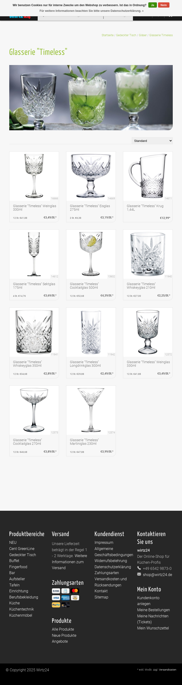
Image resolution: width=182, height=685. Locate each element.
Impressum (104, 542)
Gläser (143, 35)
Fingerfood (18, 567)
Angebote (60, 641)
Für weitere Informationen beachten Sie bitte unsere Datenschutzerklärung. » (92, 11)
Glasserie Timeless (161, 35)
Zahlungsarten (107, 573)
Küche (14, 603)
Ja (152, 5)
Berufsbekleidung (23, 597)
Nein (164, 5)
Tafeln (14, 585)
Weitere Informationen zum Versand (69, 562)
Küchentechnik (21, 609)
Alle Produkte (63, 629)
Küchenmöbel (20, 615)
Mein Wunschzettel (153, 628)
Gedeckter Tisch (126, 35)
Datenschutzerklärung (113, 567)
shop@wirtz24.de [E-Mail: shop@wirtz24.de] (157, 574)
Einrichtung (18, 591)
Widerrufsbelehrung (111, 560)
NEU (13, 542)
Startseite (108, 35)
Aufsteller (17, 579)
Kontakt (101, 591)
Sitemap (101, 597)
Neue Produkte (64, 635)
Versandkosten (167, 669)
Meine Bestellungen (153, 610)
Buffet (14, 560)
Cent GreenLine (21, 548)
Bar (12, 573)
